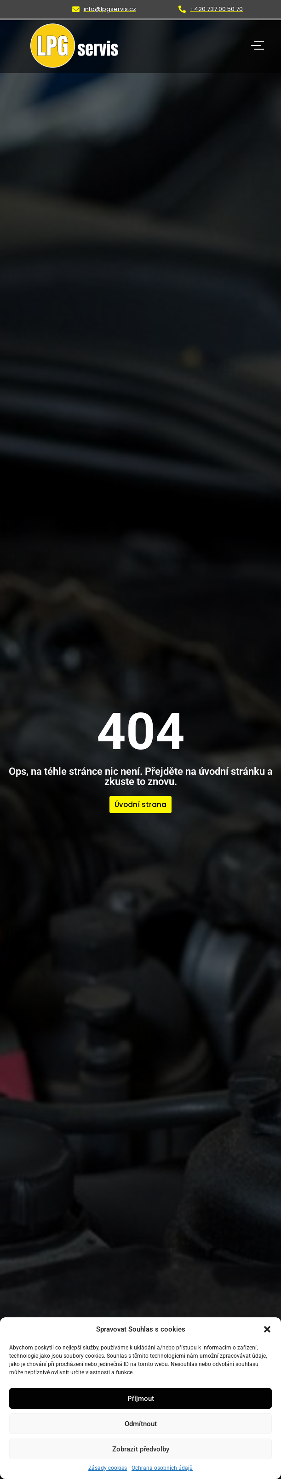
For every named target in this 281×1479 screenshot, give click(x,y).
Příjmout (140, 1398)
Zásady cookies (107, 1468)
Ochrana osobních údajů (162, 1468)
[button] (267, 1329)
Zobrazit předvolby (140, 1449)
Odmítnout (141, 1424)
